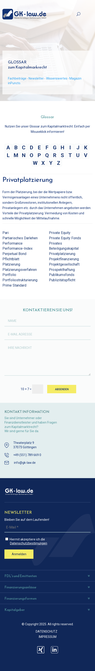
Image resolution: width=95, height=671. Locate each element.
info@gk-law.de (25, 462)
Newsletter (36, 78)
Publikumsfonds (61, 275)
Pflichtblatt (10, 259)
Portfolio (9, 275)
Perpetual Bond (14, 254)
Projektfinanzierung (64, 259)
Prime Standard (14, 285)
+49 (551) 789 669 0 (27, 455)
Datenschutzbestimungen (28, 543)
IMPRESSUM (47, 637)
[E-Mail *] (47, 527)
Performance (12, 243)
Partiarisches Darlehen (20, 238)
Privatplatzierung (62, 254)
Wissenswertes (56, 78)
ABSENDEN (62, 389)
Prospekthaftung (62, 270)
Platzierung (11, 264)
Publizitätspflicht (62, 280)
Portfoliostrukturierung (19, 280)
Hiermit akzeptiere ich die (48, 541)
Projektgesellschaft (64, 264)
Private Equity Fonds (65, 238)
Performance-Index (17, 248)
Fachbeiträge (17, 78)
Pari (5, 233)
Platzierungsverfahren (19, 270)
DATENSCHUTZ (46, 631)
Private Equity (59, 233)
